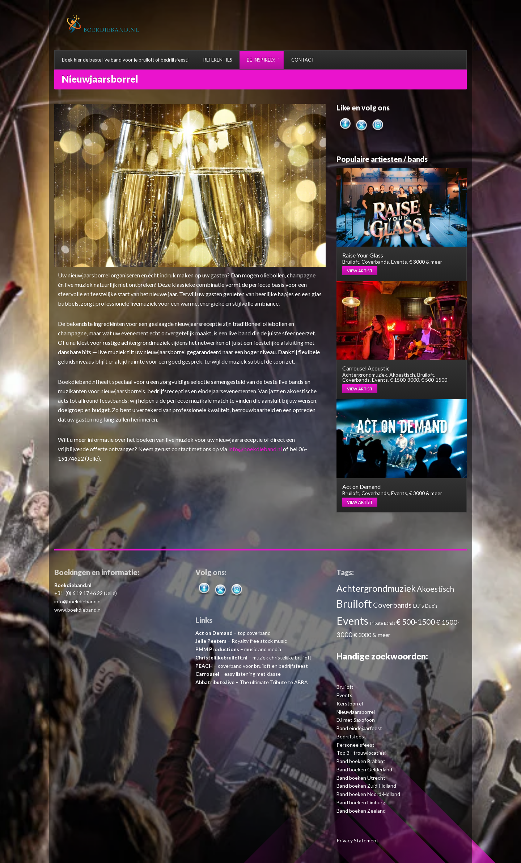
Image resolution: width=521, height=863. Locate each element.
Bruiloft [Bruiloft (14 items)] (354, 604)
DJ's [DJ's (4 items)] (418, 605)
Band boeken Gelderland (364, 769)
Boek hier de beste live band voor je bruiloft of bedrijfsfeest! (125, 60)
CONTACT (302, 60)
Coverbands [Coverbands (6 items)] (392, 604)
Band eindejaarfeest (359, 728)
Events (399, 262)
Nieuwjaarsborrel (355, 712)
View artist (360, 270)
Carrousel (207, 674)
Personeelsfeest (355, 745)
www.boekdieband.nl (78, 610)
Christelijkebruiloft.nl (221, 657)
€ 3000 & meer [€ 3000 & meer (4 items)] (371, 634)
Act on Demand (214, 633)
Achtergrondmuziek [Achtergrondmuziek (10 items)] (376, 588)
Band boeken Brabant (360, 761)
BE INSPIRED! (261, 60)
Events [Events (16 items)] (352, 620)
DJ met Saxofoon (355, 720)
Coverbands (375, 262)
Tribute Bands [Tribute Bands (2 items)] (382, 623)
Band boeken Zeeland (361, 811)
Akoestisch (402, 375)
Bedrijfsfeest (351, 736)
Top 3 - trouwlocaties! (361, 753)
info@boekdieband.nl (255, 448)
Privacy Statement (357, 840)
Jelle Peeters (210, 641)
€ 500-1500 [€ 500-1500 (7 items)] (415, 621)
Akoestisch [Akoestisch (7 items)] (435, 588)
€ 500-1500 (434, 380)
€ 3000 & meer (425, 262)
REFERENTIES (217, 60)
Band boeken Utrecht (360, 778)
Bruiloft (350, 262)
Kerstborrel (349, 703)
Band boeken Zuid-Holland (366, 786)
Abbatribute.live (214, 682)
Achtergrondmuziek (364, 375)
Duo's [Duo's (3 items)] (431, 606)
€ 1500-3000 (404, 380)
